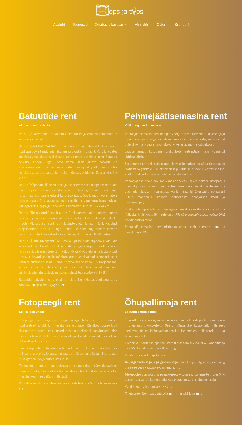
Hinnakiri (142, 24)
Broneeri (182, 24)
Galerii (162, 24)
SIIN (33, 285)
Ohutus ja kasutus (111, 24)
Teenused (80, 24)
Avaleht (59, 24)
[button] (125, 24)
